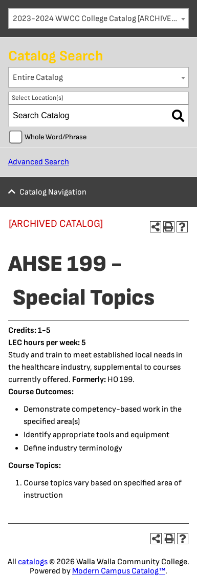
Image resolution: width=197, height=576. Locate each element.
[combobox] (98, 18)
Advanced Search (38, 162)
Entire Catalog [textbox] (38, 77)
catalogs (33, 562)
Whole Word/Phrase (55, 137)
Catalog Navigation (52, 192)
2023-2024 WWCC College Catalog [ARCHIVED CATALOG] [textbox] (100, 19)
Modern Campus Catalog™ (118, 571)
